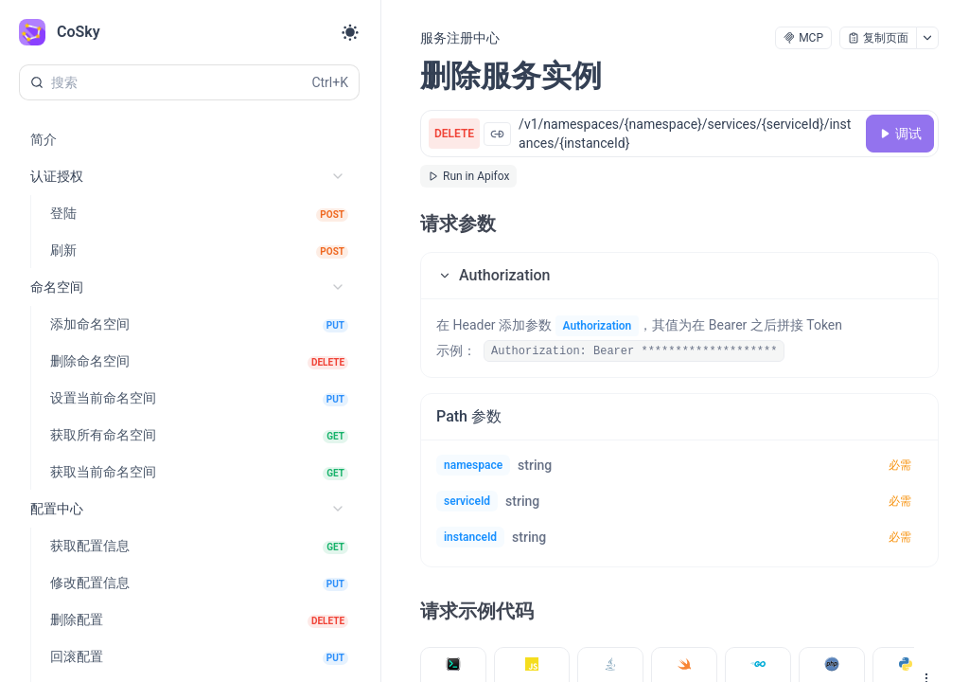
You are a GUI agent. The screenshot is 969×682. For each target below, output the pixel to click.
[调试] (900, 134)
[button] (679, 275)
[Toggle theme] (350, 32)
